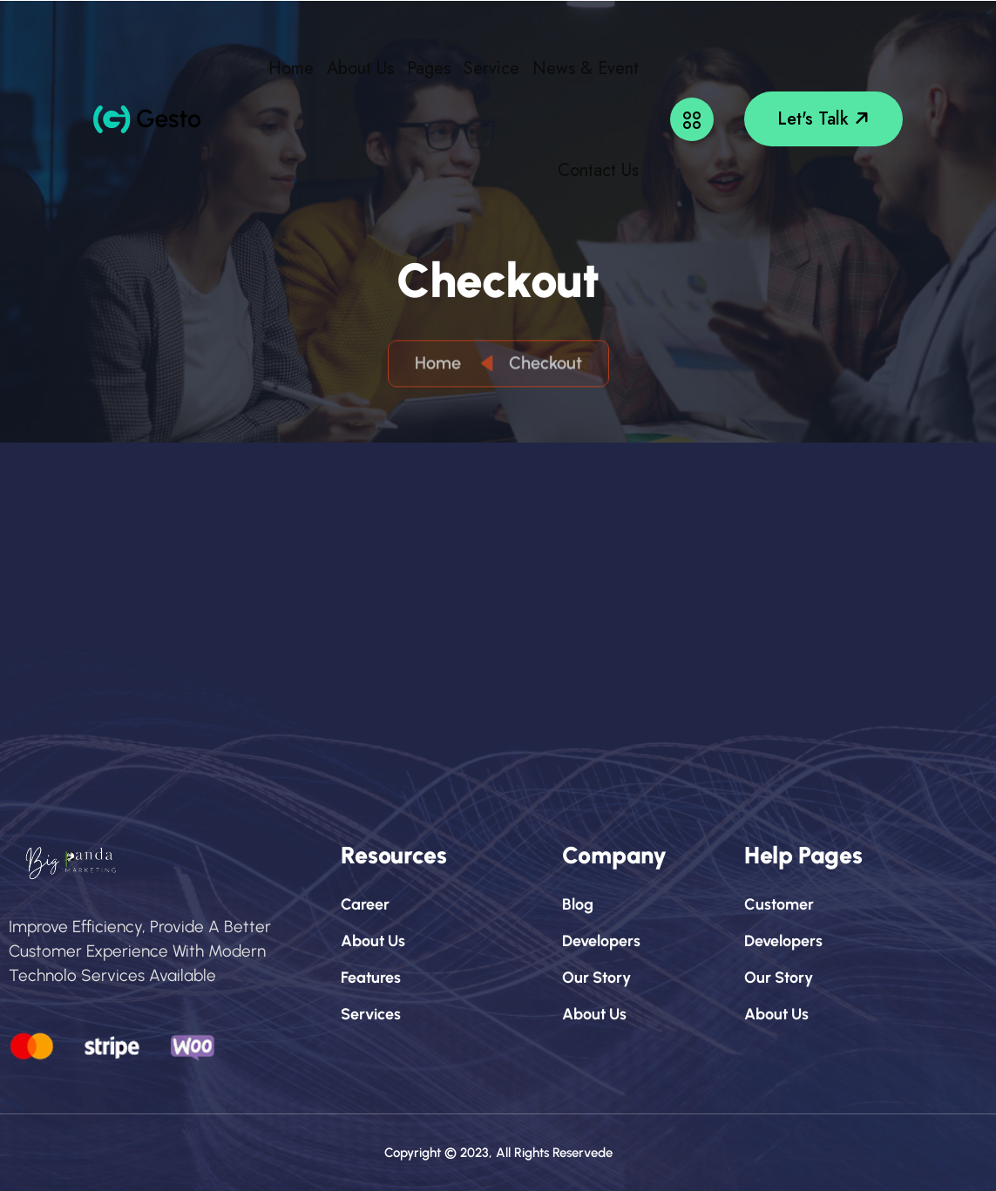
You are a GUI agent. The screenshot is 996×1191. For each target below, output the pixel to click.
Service (491, 68)
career (365, 904)
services (371, 1014)
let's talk (825, 119)
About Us (360, 68)
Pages (429, 68)
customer (779, 904)
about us (373, 941)
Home (291, 68)
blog (577, 904)
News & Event (585, 68)
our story (596, 977)
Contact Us (598, 170)
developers (601, 941)
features (371, 977)
